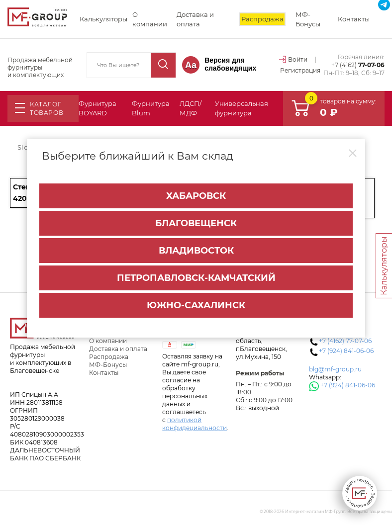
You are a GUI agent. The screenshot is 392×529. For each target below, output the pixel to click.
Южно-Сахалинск (196, 305)
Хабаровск (196, 195)
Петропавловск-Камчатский (196, 277)
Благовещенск (196, 223)
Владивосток (196, 250)
